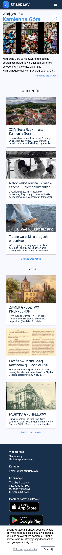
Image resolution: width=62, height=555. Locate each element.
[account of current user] (55, 5)
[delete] (55, 18)
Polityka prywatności (25, 549)
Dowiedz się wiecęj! (46, 76)
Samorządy (15, 456)
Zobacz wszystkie (31, 259)
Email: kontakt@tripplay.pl (24, 471)
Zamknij (48, 549)
